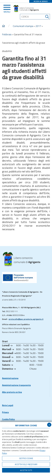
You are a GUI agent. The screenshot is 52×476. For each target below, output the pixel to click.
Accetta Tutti (26, 470)
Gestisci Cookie (26, 458)
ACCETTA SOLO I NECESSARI (26, 464)
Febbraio (7, 34)
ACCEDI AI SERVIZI (41, 1)
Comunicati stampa (23, 26)
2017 (38, 26)
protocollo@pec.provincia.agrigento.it (26, 319)
